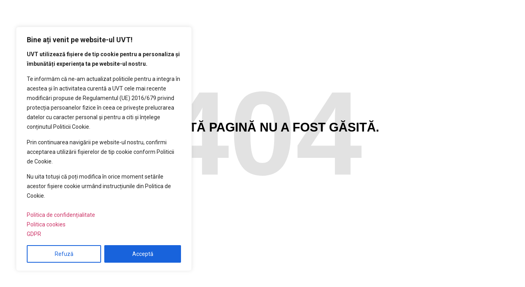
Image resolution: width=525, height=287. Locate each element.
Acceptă (142, 254)
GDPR (34, 234)
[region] (104, 149)
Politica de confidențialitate (61, 215)
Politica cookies (46, 224)
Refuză (64, 254)
